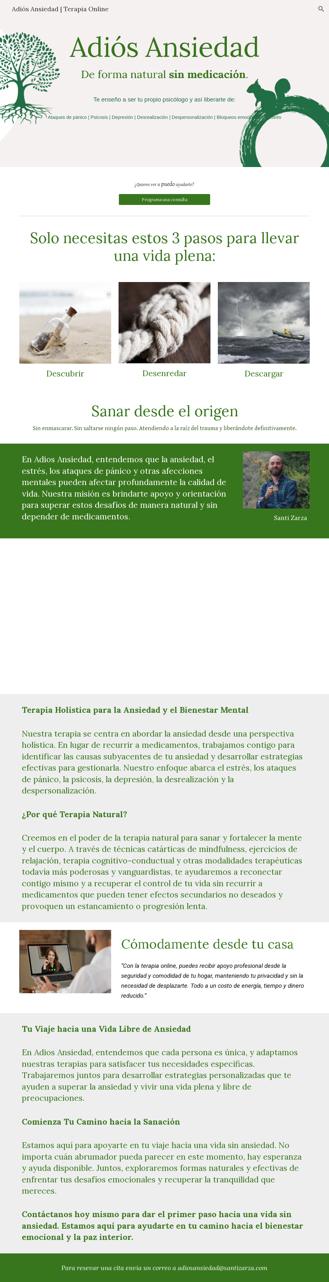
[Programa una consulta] (164, 199)
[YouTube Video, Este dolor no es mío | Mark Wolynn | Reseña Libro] (164, 616)
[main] (164, 84)
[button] (321, 9)
